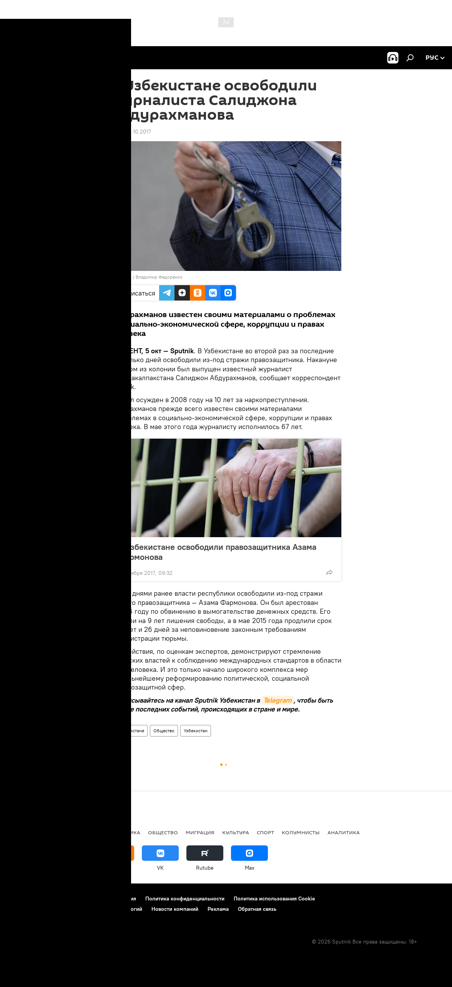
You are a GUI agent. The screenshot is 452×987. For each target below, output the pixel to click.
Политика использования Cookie (274, 898)
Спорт (265, 832)
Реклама (218, 908)
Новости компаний (174, 908)
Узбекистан (196, 730)
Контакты (54, 898)
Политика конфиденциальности (184, 898)
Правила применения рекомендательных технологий (75, 908)
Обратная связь (257, 908)
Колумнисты (301, 832)
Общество (163, 730)
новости (21, 832)
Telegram (277, 700)
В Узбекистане (129, 730)
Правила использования (106, 898)
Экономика (123, 832)
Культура (235, 832)
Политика (56, 832)
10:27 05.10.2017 (131, 131)
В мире (88, 832)
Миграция (200, 832)
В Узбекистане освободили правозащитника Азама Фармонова (217, 552)
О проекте (21, 898)
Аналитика (343, 832)
